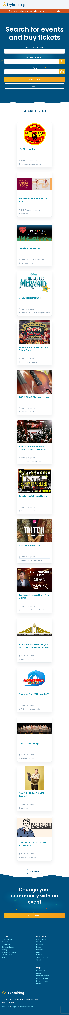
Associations (41, 939)
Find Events (34, 79)
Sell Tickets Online (9, 952)
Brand (38, 984)
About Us (5, 1007)
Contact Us (40, 971)
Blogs (38, 973)
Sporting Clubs (42, 957)
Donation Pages (8, 947)
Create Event (34, 916)
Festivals (39, 950)
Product (5, 942)
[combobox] (34, 61)
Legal (14, 1007)
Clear (34, 86)
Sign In (4, 957)
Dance (38, 947)
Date (34, 68)
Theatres (39, 960)
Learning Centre (42, 976)
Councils (39, 944)
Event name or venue (34, 48)
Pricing (4, 950)
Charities (39, 942)
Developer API (42, 978)
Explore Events (8, 939)
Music (38, 952)
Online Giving (7, 944)
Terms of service (26, 1007)
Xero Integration (42, 981)
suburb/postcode (34, 58)
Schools (39, 955)
